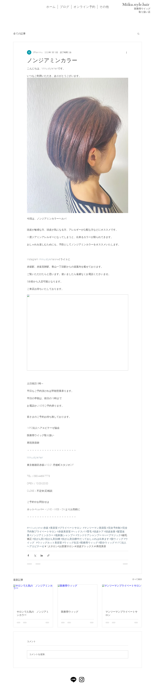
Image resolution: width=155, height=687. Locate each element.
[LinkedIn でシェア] (41, 555)
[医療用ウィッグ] (77, 595)
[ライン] (73, 679)
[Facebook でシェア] (28, 555)
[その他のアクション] (126, 52)
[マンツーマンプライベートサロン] (122, 595)
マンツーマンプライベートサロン (121, 613)
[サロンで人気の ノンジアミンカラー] (33, 595)
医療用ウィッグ (69, 611)
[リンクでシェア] (48, 555)
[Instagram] (81, 679)
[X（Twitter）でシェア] (35, 555)
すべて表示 (137, 579)
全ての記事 (19, 33)
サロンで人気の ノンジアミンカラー (33, 613)
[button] (138, 33)
